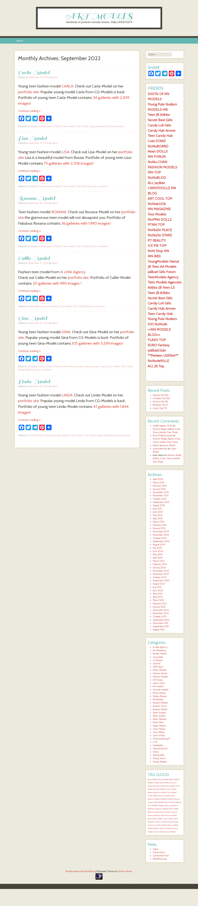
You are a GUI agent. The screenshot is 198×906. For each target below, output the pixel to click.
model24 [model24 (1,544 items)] (173, 805)
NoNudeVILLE (158, 361)
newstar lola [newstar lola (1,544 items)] (166, 822)
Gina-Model (32, 318)
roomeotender (160, 448)
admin (55, 77)
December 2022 (161, 610)
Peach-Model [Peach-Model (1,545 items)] (172, 825)
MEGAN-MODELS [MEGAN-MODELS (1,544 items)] (167, 799)
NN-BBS (154, 256)
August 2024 (159, 544)
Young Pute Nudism (162, 104)
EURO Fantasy (159, 345)
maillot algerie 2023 (162, 425)
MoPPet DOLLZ (160, 219)
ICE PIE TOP (157, 245)
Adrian (156, 445)
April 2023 (158, 597)
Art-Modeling (159, 650)
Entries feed (159, 852)
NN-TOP (154, 172)
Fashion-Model (160, 673)
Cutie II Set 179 (160, 408)
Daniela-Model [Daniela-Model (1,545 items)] (159, 786)
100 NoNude (157, 324)
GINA (66, 331)
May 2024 (158, 554)
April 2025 (158, 518)
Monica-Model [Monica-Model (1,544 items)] (162, 809)
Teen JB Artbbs (159, 114)
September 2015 (161, 626)
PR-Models (158, 699)
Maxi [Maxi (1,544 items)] (173, 796)
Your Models (157, 214)
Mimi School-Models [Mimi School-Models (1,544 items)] (172, 802)
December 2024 (161, 531)
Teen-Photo (82, 126)
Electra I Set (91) (160, 401)
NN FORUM (157, 156)
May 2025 (157, 515)
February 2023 (160, 603)
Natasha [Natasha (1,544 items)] (157, 815)
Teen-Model (69, 126)
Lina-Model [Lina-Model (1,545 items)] (172, 792)
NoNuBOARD (158, 146)
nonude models (160, 689)
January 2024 (159, 567)
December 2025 (161, 492)
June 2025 (158, 512)
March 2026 (158, 482)
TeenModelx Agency (163, 277)
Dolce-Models (159, 670)
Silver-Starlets (159, 719)
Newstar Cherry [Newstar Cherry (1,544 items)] (154, 822)
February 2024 (160, 564)
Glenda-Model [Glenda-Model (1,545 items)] (159, 789)
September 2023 (161, 580)
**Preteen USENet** (163, 355)
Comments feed (161, 855)
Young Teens (159, 758)
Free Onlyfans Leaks (162, 435)
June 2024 (158, 551)
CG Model (32, 126)
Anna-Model (169, 445)
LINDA (67, 395)
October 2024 (160, 538)
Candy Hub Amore (161, 130)
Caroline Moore (124, 871)
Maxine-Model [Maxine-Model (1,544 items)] (154, 799)
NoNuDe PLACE (160, 230)
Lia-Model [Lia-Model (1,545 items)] (162, 792)
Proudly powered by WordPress (80, 871)
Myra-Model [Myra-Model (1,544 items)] (174, 809)
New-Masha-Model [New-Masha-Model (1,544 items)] (169, 815)
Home (19, 40)
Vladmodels (158, 755)
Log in (156, 849)
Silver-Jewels (159, 716)
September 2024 (161, 541)
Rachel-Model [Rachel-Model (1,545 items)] (166, 828)
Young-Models (96, 126)
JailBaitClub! (157, 350)
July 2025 (157, 508)
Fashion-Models (54, 126)
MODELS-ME (158, 109)
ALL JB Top (156, 366)
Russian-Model (160, 709)
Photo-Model (69, 366)
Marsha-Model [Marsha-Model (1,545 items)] (165, 796)
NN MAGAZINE (159, 209)
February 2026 (160, 486)
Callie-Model (34, 258)
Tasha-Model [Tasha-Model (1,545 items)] (159, 832)
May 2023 (157, 593)
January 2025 (159, 528)
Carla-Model (34, 72)
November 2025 (161, 495)
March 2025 (158, 521)
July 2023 (157, 587)
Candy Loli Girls (159, 125)
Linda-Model (34, 381)
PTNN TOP (156, 224)
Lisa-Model (32, 138)
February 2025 (160, 525)
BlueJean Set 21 (160, 405)
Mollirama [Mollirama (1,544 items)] (152, 809)
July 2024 (157, 548)
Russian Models (54, 186)
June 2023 (158, 590)
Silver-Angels (159, 712)
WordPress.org (160, 859)
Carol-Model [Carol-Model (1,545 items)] (165, 783)
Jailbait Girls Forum (162, 272)
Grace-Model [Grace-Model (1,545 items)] (171, 789)
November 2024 (161, 535)
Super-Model (159, 725)
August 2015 (158, 629)
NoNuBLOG (157, 177)
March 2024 (158, 561)
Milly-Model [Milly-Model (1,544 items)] (159, 802)
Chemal (42, 126)
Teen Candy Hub (160, 135)
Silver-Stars (158, 722)
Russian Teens (99, 366)
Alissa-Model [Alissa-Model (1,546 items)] (163, 779)
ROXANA (58, 211)
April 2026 (158, 479)
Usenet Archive (160, 748)
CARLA (67, 86)
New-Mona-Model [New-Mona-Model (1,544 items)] (155, 819)
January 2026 (159, 489)
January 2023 (159, 607)
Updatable (158, 745)
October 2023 (159, 577)
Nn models (158, 686)
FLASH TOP (157, 340)
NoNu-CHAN (157, 162)
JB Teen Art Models (162, 266)
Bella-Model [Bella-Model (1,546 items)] (174, 779)
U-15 (155, 742)
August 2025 (159, 505)
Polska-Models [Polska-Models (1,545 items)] (153, 828)
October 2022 (159, 616)
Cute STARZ (157, 141)
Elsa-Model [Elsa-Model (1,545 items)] (170, 786)
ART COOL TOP (160, 198)
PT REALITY (157, 240)
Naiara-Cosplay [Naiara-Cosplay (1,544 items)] (154, 812)
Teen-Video (159, 735)
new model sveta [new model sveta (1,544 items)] (170, 819)
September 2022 (161, 620)
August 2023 (159, 584)
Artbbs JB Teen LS (161, 287)
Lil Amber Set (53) (161, 398)
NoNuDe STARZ (160, 235)
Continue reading (29, 110)
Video (156, 752)
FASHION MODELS (162, 167)
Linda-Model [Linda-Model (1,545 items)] (153, 796)
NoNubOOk (157, 204)
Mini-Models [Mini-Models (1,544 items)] (153, 805)
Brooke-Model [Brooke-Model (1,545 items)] (153, 783)
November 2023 (161, 574)
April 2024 (158, 557)
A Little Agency (72, 271)
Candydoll (158, 657)
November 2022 (161, 613)
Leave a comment (114, 126)
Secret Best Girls (160, 120)
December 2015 (160, 623)
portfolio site (28, 91)
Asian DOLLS (158, 151)
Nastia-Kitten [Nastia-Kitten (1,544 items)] (165, 812)
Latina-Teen (159, 683)
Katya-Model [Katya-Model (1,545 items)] (153, 792)
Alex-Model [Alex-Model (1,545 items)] (152, 779)
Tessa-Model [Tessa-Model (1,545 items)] (170, 832)
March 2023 (158, 600)
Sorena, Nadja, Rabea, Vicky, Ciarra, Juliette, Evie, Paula (167, 458)
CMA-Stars (158, 667)
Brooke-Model (160, 653)
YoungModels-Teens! (163, 261)
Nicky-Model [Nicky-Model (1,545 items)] (161, 825)
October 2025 (159, 499)
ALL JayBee (156, 183)
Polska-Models (160, 696)
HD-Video (158, 680)
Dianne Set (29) (160, 395)
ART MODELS (99, 16)
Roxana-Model (36, 198)
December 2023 (161, 571)
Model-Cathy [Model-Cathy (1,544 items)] (164, 805)
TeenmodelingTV (161, 738)
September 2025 (161, 502)
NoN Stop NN (158, 251)
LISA (65, 151)
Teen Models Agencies (164, 282)
